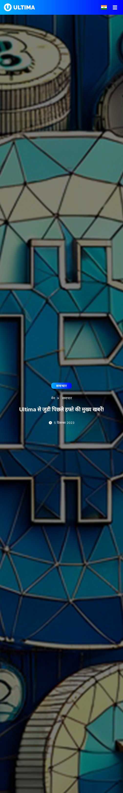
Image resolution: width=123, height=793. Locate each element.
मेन (53, 398)
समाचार (67, 398)
